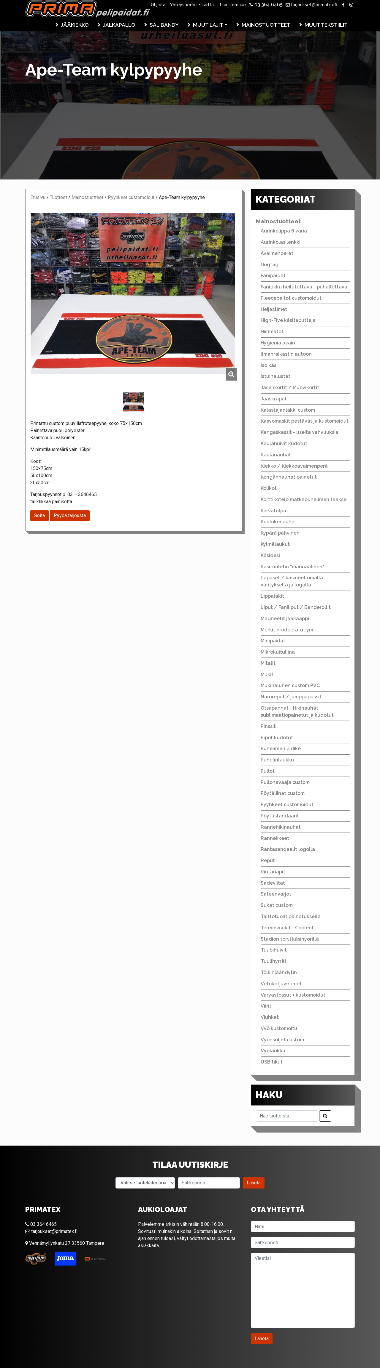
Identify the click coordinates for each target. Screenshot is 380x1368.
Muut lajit (208, 25)
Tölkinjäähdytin (279, 972)
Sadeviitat (273, 883)
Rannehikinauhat (281, 827)
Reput (268, 860)
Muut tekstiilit (326, 25)
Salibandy (164, 25)
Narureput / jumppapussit (291, 697)
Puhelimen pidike (281, 748)
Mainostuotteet (266, 25)
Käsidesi (270, 555)
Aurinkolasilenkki (280, 242)
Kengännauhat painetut (289, 477)
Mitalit (268, 663)
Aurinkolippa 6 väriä (284, 231)
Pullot (268, 771)
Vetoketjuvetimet (281, 984)
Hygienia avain (278, 343)
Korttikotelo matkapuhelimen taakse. (304, 499)
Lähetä (254, 1183)
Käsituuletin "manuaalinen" (292, 567)
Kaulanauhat (276, 455)
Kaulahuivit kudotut (284, 443)
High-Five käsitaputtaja (288, 320)
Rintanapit (273, 872)
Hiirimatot (272, 331)
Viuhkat (270, 1017)
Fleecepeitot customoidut (291, 298)
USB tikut (272, 1062)
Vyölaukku (273, 1050)
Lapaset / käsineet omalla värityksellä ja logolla (292, 581)
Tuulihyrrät (273, 961)
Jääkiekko (75, 25)
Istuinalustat (275, 376)
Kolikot (269, 488)
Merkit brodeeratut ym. (287, 630)
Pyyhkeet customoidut (131, 197)
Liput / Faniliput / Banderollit (296, 607)
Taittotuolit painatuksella (291, 916)
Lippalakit (272, 596)
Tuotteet (58, 197)
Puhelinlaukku (277, 760)
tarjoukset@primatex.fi (311, 4)
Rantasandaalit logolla (288, 849)
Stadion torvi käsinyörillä (290, 939)
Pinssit (268, 726)
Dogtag (269, 264)
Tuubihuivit (274, 950)
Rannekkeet (275, 838)
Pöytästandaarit (280, 816)
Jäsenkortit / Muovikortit (290, 387)
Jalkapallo (119, 25)
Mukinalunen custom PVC (290, 685)
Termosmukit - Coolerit (287, 928)
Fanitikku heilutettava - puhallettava (304, 287)
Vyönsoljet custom (282, 1040)
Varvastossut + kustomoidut (293, 995)
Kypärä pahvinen (280, 533)
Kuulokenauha (277, 522)
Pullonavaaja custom (285, 782)
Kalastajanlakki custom (288, 410)
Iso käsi (269, 365)
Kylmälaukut (275, 544)
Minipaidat (273, 641)
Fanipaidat (273, 275)
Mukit (267, 674)
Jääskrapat (274, 399)
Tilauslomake (232, 4)
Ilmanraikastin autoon (286, 354)
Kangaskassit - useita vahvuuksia (299, 432)
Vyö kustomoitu (279, 1028)
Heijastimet (274, 309)
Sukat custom (277, 905)
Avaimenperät (277, 253)
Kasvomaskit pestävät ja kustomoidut (305, 421)
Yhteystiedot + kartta (192, 4)
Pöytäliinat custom (283, 793)
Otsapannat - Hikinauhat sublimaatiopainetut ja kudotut (297, 711)
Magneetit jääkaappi (285, 618)
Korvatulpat (274, 511)
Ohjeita (158, 4)
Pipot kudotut (277, 737)
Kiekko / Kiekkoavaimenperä (294, 466)
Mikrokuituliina (278, 652)
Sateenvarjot (276, 894)
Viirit (266, 1006)
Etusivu (37, 197)
